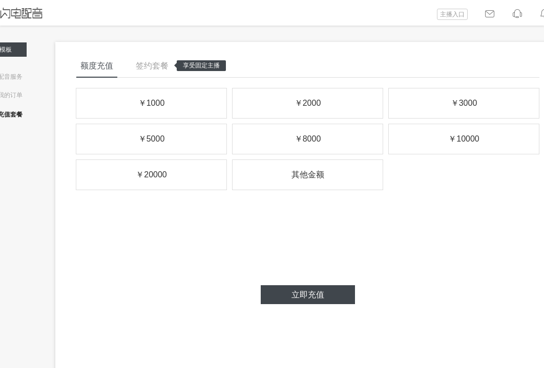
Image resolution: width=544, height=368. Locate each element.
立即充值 (307, 294)
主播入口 (452, 14)
